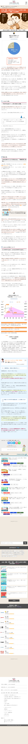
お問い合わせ (6, 714)
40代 (20, 463)
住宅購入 (23, 552)
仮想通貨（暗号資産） (17, 552)
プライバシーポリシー (8, 710)
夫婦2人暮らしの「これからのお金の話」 (11, 6)
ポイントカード (14, 556)
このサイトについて (7, 707)
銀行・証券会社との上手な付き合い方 (10, 705)
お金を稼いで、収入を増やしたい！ (10, 695)
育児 (10, 494)
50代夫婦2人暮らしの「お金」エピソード (8, 7)
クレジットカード (10, 554)
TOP (3, 6)
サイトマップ (6, 715)
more (14, 600)
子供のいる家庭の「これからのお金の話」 (8, 684)
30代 (13, 463)
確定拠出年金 (15, 466)
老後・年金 (24, 466)
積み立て (9, 466)
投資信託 (5, 466)
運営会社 (5, 709)
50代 (6, 464)
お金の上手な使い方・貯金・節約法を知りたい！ (12, 698)
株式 (22, 554)
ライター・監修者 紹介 (8, 712)
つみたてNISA (6, 703)
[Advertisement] (14, 530)
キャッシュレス (4, 554)
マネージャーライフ (8, 721)
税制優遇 (21, 464)
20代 (6, 463)
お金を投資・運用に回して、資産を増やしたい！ (12, 696)
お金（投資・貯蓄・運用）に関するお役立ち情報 (9, 692)
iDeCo (5, 701)
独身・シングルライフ (14, 464)
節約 (20, 466)
